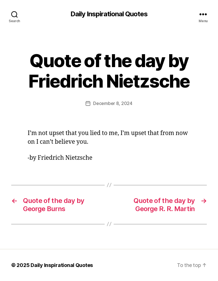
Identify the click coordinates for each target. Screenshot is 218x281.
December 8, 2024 (112, 103)
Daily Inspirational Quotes (109, 14)
